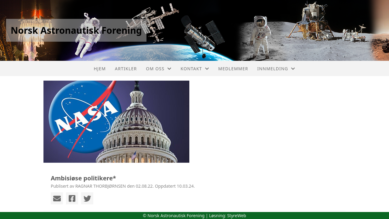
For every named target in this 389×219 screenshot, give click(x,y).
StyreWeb (236, 215)
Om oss (158, 68)
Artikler (126, 68)
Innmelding (276, 68)
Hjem (100, 68)
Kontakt (195, 68)
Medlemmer (233, 68)
